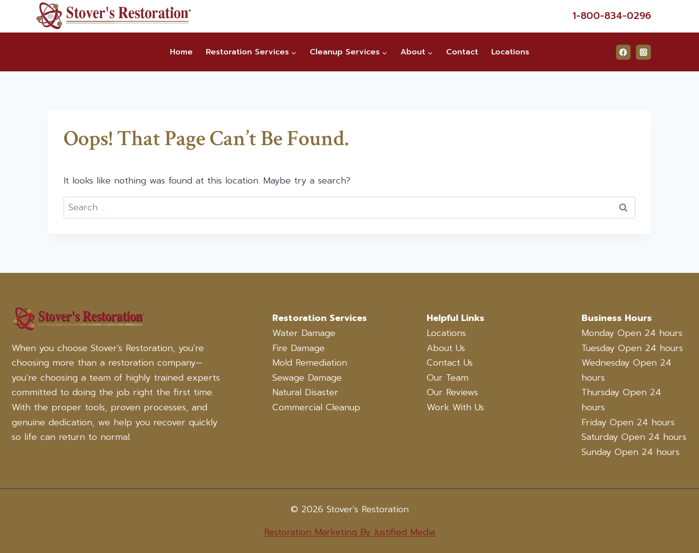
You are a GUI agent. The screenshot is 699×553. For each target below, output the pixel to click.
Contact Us (450, 362)
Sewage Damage (307, 378)
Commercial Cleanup (316, 407)
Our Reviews (452, 392)
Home (181, 52)
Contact (462, 52)
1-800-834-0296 (611, 15)
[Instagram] (643, 52)
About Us (446, 348)
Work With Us (455, 407)
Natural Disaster (305, 392)
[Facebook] (623, 52)
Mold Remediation (309, 362)
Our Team (447, 378)
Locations (510, 52)
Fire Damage (298, 348)
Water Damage (303, 333)
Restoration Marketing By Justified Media (349, 532)
